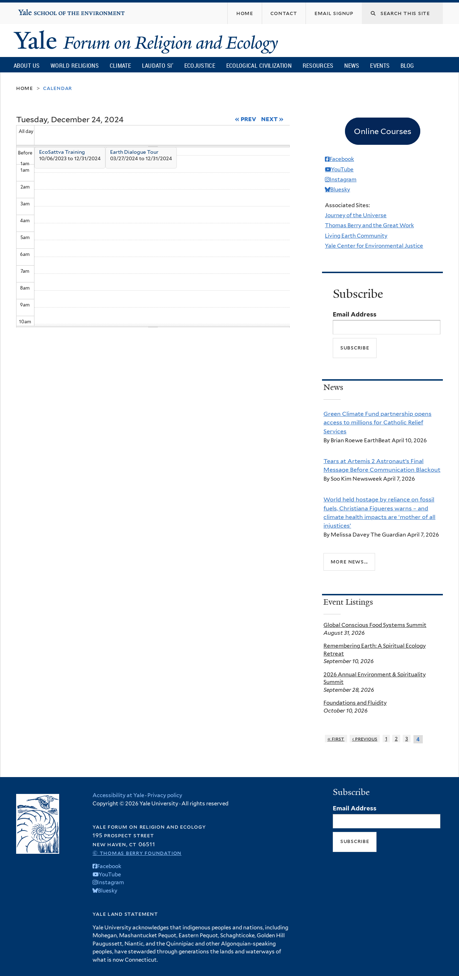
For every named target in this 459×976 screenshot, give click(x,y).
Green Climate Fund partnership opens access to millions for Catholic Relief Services (377, 422)
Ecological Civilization (259, 65)
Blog (407, 65)
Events (379, 65)
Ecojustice (199, 65)
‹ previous (365, 738)
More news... (349, 561)
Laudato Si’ (157, 65)
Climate (120, 65)
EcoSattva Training (62, 152)
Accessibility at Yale (118, 795)
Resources (318, 65)
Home (24, 88)
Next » (272, 119)
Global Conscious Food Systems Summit (374, 625)
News (351, 65)
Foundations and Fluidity (355, 702)
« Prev (246, 119)
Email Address (355, 314)
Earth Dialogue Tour (134, 152)
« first (336, 738)
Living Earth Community (356, 235)
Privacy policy (164, 795)
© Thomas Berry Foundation (137, 852)
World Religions (75, 65)
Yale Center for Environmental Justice (374, 245)
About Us (26, 65)
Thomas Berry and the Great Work (369, 225)
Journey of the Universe (356, 215)
